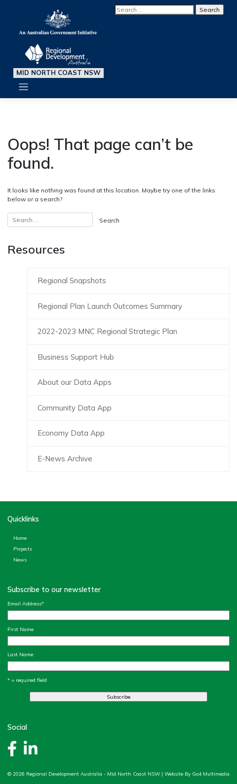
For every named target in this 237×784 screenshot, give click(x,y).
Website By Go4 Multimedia (197, 774)
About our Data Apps (75, 382)
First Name (20, 629)
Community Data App (75, 407)
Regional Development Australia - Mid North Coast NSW (93, 774)
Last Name (20, 654)
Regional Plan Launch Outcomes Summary (110, 306)
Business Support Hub (76, 357)
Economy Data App (71, 433)
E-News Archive (65, 458)
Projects (22, 548)
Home (20, 537)
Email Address (25, 603)
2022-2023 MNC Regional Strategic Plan (107, 331)
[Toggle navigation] (23, 87)
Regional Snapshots (72, 280)
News (20, 559)
